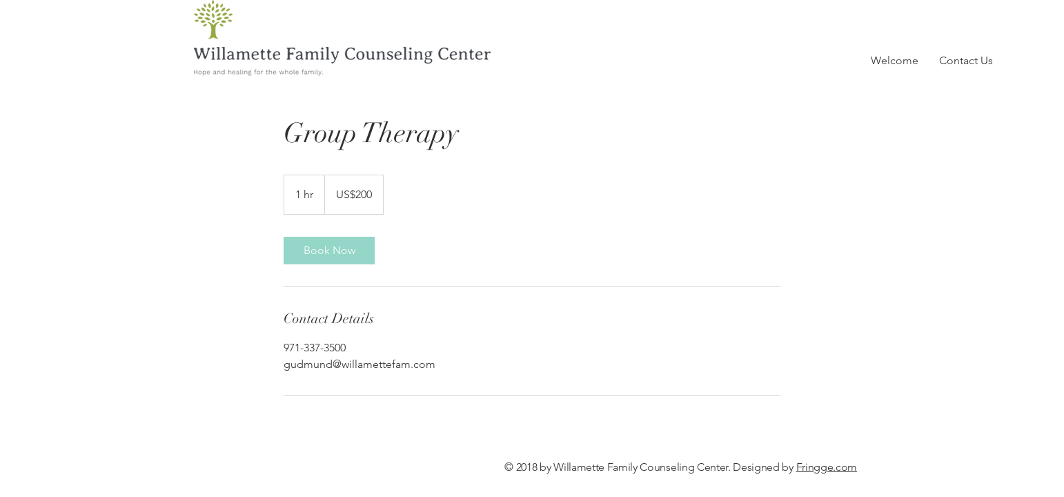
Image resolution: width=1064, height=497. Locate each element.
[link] (329, 250)
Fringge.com (826, 467)
